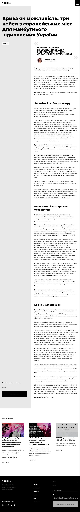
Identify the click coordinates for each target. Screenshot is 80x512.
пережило (52, 112)
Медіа (35, 495)
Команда (37, 487)
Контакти (37, 502)
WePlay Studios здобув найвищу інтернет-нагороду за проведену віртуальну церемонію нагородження (11, 442)
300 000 (53, 193)
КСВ (35, 498)
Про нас (36, 480)
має (53, 356)
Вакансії (36, 491)
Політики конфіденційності (59, 498)
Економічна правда (47, 397)
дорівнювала (38, 369)
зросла (36, 233)
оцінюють (67, 155)
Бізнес (36, 484)
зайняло (41, 284)
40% (39, 365)
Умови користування (7, 489)
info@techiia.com (8, 501)
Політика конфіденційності (9, 487)
